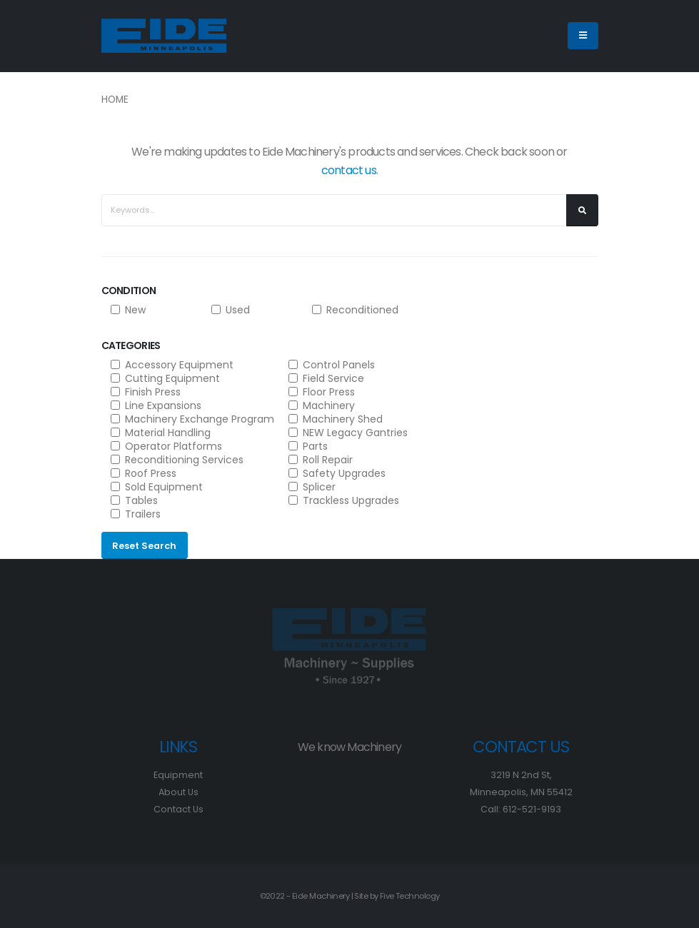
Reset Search (144, 546)
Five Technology (410, 896)
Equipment (178, 775)
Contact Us (178, 809)
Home (115, 99)
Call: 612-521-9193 (521, 809)
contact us (348, 170)
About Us (178, 792)
